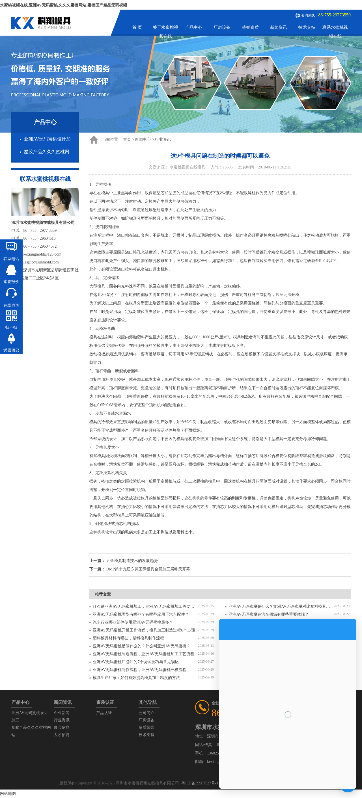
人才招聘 (62, 735)
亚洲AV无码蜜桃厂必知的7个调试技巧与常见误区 (136, 662)
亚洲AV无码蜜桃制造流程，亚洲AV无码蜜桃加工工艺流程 (143, 654)
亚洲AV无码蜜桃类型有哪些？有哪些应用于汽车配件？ (141, 614)
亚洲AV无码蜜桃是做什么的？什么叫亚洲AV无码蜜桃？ (141, 646)
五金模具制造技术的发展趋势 (132, 561)
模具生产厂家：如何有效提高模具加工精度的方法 (136, 678)
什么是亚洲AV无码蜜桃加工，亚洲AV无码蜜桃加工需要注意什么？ (145, 606)
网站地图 (8, 793)
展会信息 (62, 727)
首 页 (137, 27)
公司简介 (146, 713)
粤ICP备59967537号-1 (199, 783)
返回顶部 (11, 350)
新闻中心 (143, 139)
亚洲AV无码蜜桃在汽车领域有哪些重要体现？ (269, 614)
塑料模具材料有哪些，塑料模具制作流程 (128, 638)
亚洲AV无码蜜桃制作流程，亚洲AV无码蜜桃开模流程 (139, 670)
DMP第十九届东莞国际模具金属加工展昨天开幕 (148, 569)
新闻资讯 (278, 27)
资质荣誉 (146, 727)
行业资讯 (163, 139)
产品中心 (193, 27)
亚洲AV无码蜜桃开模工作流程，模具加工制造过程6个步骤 (144, 630)
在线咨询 (11, 305)
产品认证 (104, 713)
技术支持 (306, 27)
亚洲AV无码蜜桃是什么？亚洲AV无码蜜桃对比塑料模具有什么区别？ (281, 606)
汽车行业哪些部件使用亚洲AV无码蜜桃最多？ (133, 622)
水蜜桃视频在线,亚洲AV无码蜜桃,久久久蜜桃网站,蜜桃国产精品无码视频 (63, 5)
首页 (127, 139)
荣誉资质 (250, 27)
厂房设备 (222, 27)
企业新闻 (62, 713)
